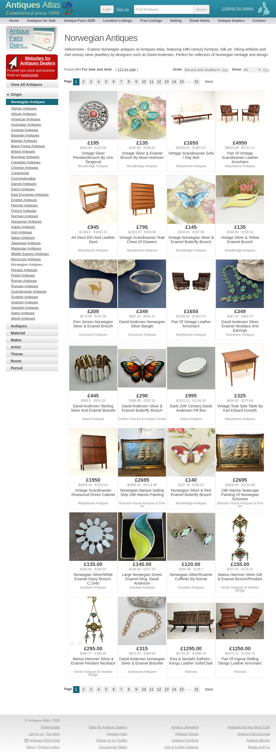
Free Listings (151, 21)
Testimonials (50, 727)
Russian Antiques (24, 286)
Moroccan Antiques (26, 259)
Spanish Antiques (24, 302)
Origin (16, 94)
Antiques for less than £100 (248, 727)
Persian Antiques (24, 270)
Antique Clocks (187, 734)
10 (144, 81)
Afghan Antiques (24, 108)
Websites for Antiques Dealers (38, 60)
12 (159, 81)
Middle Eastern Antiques (30, 254)
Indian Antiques (23, 227)
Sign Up (122, 9)
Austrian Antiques (24, 130)
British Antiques (23, 151)
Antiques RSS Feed (44, 740)
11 (151, 81)
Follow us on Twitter (111, 740)
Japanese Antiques (26, 243)
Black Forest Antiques (28, 146)
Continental (20, 173)
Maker (16, 340)
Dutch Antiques (22, 189)
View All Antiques (26, 84)
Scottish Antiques (24, 297)
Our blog (53, 734)
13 (166, 81)
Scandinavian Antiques (29, 291)
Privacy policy (49, 747)
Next (209, 81)
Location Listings (117, 21)
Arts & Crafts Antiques (181, 747)
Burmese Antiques (25, 157)
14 (174, 81)
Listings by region (238, 8)
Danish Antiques (23, 184)
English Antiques (24, 200)
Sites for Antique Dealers (108, 727)
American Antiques (25, 119)
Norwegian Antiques (26, 265)
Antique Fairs (116, 734)
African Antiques (23, 114)
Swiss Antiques (22, 313)
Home (14, 21)
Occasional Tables (113, 747)
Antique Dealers (231, 21)
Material (18, 333)
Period (17, 368)
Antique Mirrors (258, 740)
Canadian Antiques (25, 162)
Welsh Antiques (23, 318)
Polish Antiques (23, 275)
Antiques (32, 5)
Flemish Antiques (24, 205)
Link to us (36, 734)
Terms (31, 747)
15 (182, 81)
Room (16, 361)
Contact (259, 21)
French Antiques (23, 211)
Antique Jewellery (185, 727)
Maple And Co (259, 747)
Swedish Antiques (25, 308)
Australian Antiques (26, 125)
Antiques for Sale (41, 21)
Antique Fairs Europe (253, 734)
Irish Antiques (21, 232)
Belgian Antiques (24, 141)
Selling (176, 21)
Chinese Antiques (24, 168)
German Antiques (24, 216)
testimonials (29, 75)
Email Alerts (200, 21)
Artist (16, 347)
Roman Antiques (24, 281)
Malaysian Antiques (26, 248)
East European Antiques (30, 195)
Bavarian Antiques (25, 135)
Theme (17, 354)
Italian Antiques (23, 238)
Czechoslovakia (23, 178)
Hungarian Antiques (26, 221)
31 (196, 81)
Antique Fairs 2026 (79, 21)
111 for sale (127, 69)
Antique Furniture (185, 740)
